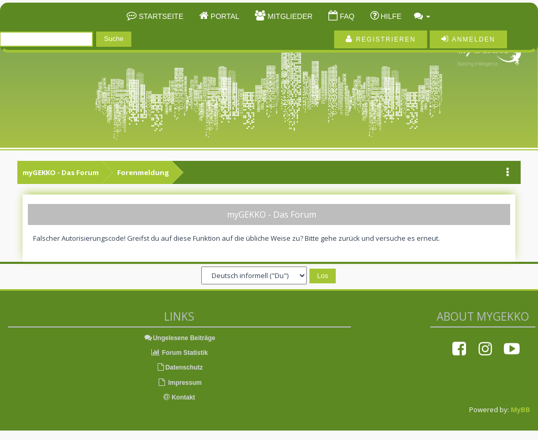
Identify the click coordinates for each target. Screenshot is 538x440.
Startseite (160, 16)
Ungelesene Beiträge (179, 338)
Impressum (179, 382)
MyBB (520, 409)
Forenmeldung (143, 172)
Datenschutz (179, 367)
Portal (224, 16)
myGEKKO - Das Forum (61, 172)
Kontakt (179, 397)
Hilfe (390, 16)
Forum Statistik (179, 352)
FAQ (346, 16)
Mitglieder (288, 16)
